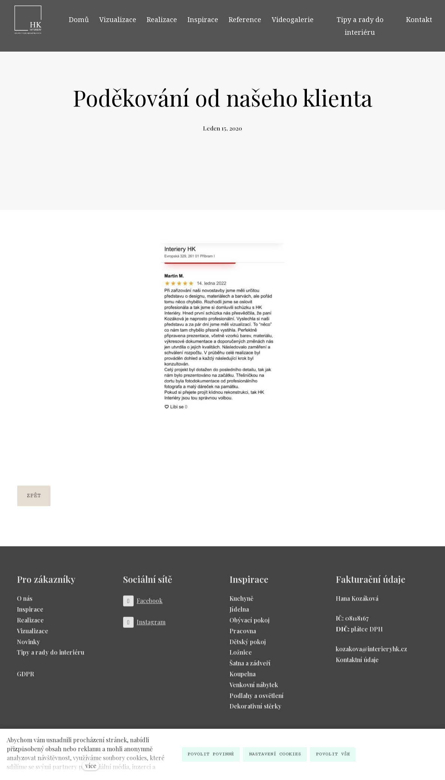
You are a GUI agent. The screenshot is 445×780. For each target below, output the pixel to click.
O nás (25, 602)
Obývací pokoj (249, 623)
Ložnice (240, 656)
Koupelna (242, 677)
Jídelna (239, 613)
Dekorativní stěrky (255, 710)
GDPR (25, 677)
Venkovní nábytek (253, 688)
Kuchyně (241, 602)
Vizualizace (32, 634)
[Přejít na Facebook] (143, 604)
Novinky (28, 645)
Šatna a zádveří (250, 667)
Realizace (30, 623)
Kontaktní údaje (357, 663)
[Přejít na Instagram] (144, 626)
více (90, 766)
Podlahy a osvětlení (256, 699)
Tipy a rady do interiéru (50, 656)
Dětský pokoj (247, 645)
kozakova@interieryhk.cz (371, 652)
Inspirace (30, 613)
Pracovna (242, 634)
